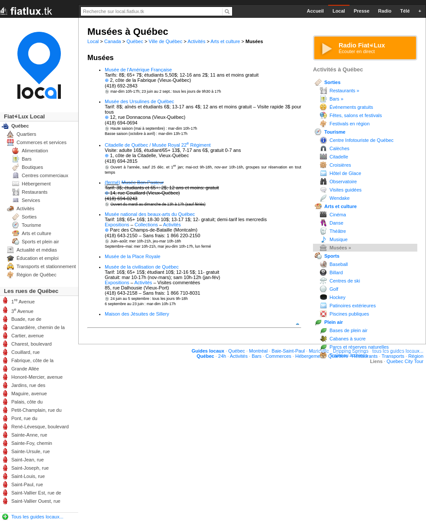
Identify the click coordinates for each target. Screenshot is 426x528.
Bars (27, 158)
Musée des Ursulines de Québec (139, 101)
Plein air (333, 322)
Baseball (338, 264)
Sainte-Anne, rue (29, 434)
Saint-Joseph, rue (30, 468)
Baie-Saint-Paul (288, 350)
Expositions (117, 224)
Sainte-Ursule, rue (30, 451)
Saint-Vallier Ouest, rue (35, 501)
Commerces (278, 356)
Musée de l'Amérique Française (138, 69)
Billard (336, 272)
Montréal (258, 350)
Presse (361, 10)
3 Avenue (22, 310)
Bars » (336, 98)
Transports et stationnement (46, 266)
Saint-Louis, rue (28, 476)
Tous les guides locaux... (37, 516)
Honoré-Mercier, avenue (37, 377)
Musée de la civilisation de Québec (142, 266)
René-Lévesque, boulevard (40, 426)
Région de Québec (37, 274)
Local (93, 41)
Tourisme (335, 132)
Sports (331, 256)
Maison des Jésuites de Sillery (137, 313)
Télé (404, 10)
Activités (196, 41)
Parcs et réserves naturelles (359, 347)
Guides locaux (208, 350)
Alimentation (35, 150)
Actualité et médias (37, 249)
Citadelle (338, 156)
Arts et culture (225, 41)
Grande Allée (25, 368)
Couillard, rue (25, 352)
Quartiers (26, 134)
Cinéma (337, 214)
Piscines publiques (349, 313)
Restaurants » (344, 90)
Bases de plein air (348, 330)
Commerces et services (42, 142)
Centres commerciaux (45, 175)
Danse (336, 222)
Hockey (337, 297)
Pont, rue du (24, 418)
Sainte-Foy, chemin (31, 443)
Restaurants (34, 192)
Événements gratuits (351, 107)
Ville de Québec (165, 41)
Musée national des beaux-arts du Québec (150, 214)
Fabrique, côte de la (32, 360)
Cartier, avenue (27, 335)
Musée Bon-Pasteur (143, 182)
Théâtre (337, 231)
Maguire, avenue (29, 393)
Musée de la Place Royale (132, 256)
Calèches (339, 148)
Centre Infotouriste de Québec (361, 140)
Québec (134, 41)
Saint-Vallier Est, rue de (36, 492)
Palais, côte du (27, 401)
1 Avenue (23, 301)
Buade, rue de (26, 319)
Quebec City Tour (404, 361)
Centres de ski (344, 280)
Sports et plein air (40, 241)
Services (31, 200)
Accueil (315, 10)
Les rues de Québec (31, 291)
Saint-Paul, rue (27, 484)
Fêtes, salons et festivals (355, 115)
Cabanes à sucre (347, 338)
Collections (146, 224)
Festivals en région (349, 123)
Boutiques (32, 167)
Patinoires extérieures (352, 305)
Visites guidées (345, 189)
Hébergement (36, 183)
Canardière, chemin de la (38, 327)
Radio (385, 10)
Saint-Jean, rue (27, 459)
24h (222, 356)
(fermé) (112, 182)
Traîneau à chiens (348, 355)
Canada (112, 41)
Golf (333, 289)
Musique (338, 239)
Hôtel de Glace (345, 173)
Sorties (332, 82)
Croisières (340, 165)
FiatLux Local (24, 116)
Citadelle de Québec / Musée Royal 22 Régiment (158, 145)
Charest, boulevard (31, 343)
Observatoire (343, 181)
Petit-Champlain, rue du (36, 410)
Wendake (339, 198)
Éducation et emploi (38, 258)
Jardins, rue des (28, 385)
